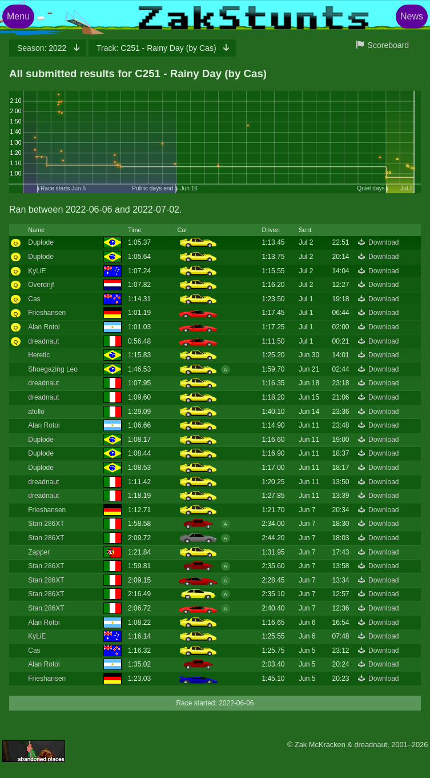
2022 (43, 48)
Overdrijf (41, 285)
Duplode (41, 242)
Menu (18, 16)
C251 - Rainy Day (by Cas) (157, 48)
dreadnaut (43, 341)
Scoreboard (388, 45)
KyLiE (37, 271)
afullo (36, 412)
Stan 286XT (46, 524)
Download (383, 242)
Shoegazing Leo (53, 369)
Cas (34, 299)
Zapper (39, 552)
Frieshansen (47, 313)
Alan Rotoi (43, 327)
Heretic (39, 355)
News (411, 16)
